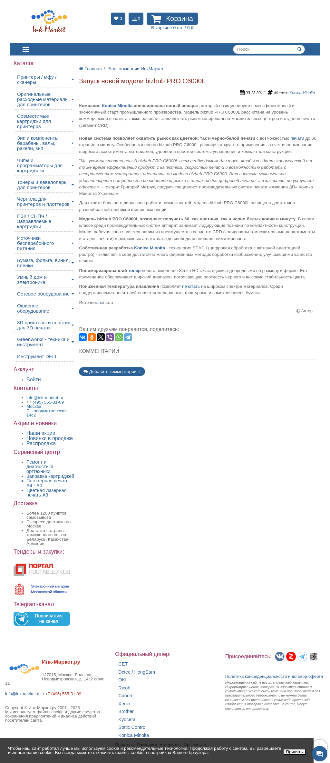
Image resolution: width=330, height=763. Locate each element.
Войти (33, 379)
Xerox (124, 703)
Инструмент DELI (36, 356)
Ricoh (124, 688)
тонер (134, 270)
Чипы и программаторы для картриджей (40, 165)
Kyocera (126, 719)
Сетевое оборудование (43, 293)
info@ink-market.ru (23, 693)
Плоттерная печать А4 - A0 (47, 483)
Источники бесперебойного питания (35, 243)
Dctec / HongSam (136, 672)
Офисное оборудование (33, 308)
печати (297, 138)
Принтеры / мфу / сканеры (36, 79)
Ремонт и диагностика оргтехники (39, 466)
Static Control (132, 727)
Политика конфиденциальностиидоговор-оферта (274, 676)
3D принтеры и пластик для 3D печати (43, 325)
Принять (294, 751)
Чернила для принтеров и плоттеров (43, 201)
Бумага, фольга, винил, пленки (43, 262)
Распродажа (41, 443)
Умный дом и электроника (32, 279)
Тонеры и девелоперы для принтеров (42, 184)
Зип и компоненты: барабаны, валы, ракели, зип (38, 143)
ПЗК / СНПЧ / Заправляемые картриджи (34, 221)
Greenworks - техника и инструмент (43, 341)
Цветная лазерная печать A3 (46, 493)
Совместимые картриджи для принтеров (34, 121)
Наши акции (40, 433)
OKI (122, 680)
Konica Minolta (302, 93)
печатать (191, 286)
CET (123, 664)
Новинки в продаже (49, 438)
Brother (126, 711)
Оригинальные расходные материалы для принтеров (43, 99)
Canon (125, 695)
